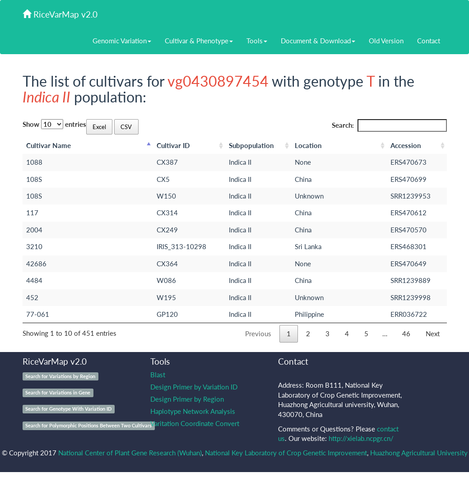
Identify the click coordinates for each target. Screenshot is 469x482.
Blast (157, 375)
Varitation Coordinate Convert (194, 423)
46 (406, 333)
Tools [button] (256, 41)
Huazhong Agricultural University (419, 453)
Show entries (54, 124)
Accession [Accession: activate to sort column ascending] (405, 145)
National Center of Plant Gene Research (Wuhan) (130, 453)
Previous (258, 333)
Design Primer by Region (187, 399)
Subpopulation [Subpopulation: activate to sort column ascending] (251, 145)
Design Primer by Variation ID (193, 387)
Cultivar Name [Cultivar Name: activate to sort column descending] (48, 145)
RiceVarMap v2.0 (60, 14)
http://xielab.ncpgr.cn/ (361, 438)
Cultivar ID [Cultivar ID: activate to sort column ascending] (173, 145)
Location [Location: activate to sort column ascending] (308, 145)
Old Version (386, 41)
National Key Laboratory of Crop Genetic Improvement (286, 453)
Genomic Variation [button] (122, 41)
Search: (389, 125)
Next (433, 333)
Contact (428, 41)
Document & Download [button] (318, 41)
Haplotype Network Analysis (192, 411)
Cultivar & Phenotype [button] (199, 41)
